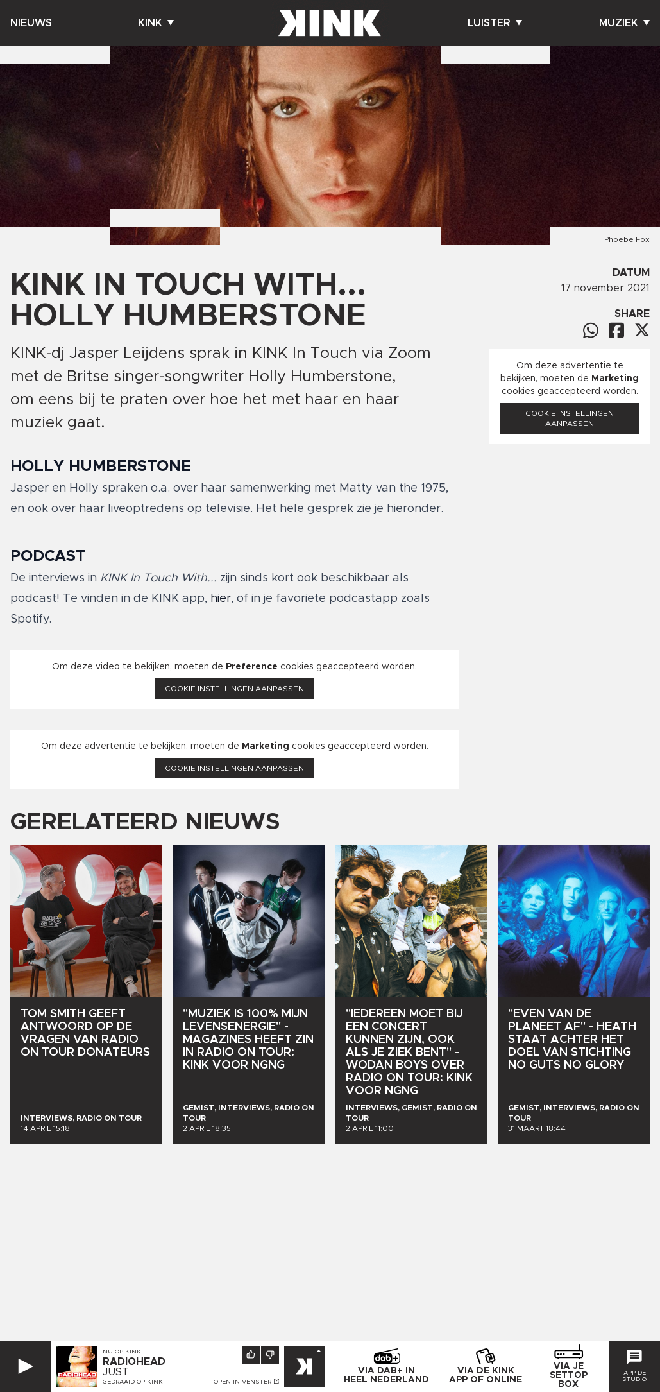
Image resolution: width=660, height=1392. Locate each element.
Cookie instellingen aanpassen (234, 688)
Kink (156, 23)
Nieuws (31, 23)
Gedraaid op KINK (133, 1382)
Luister (495, 23)
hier (220, 599)
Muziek (624, 23)
